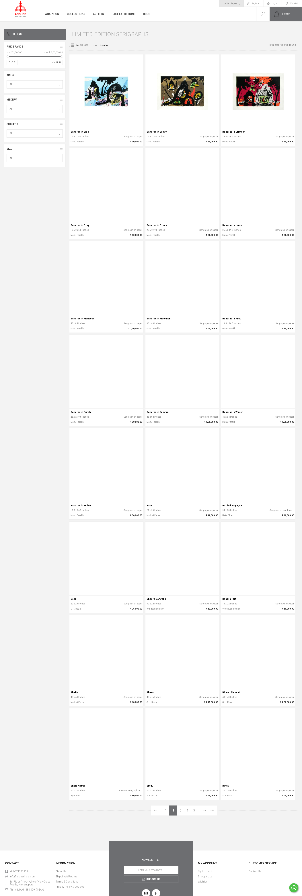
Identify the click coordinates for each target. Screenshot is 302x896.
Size (9, 148)
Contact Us (254, 871)
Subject (12, 124)
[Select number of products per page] (74, 45)
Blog (146, 14)
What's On (52, 14)
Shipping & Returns (66, 876)
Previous (155, 810)
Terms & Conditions (67, 881)
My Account (205, 871)
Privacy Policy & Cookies (70, 886)
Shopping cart (206, 876)
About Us (61, 871)
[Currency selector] (231, 3)
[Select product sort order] (107, 45)
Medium (12, 99)
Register (255, 3)
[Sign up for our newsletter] (151, 870)
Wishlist (202, 881)
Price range (15, 46)
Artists (97, 14)
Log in (274, 3)
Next (204, 810)
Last (211, 810)
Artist (11, 75)
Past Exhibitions (123, 14)
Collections (75, 14)
